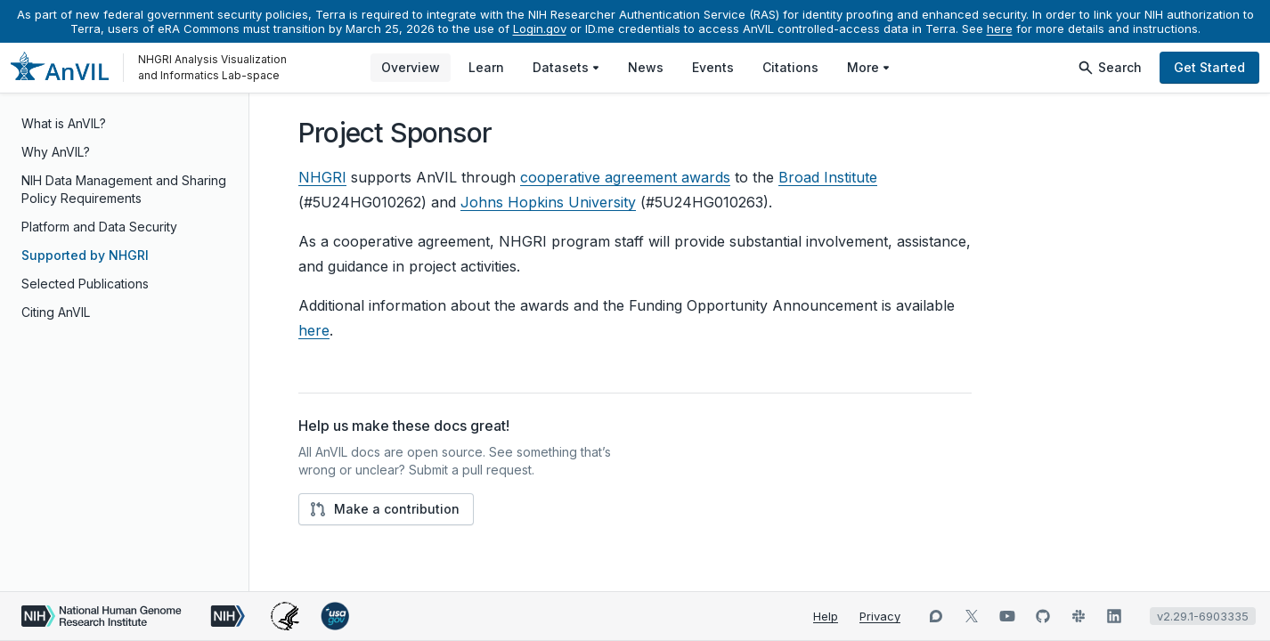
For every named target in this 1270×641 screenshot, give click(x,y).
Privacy (879, 616)
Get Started (1209, 67)
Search (1109, 68)
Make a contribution (384, 509)
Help (825, 616)
